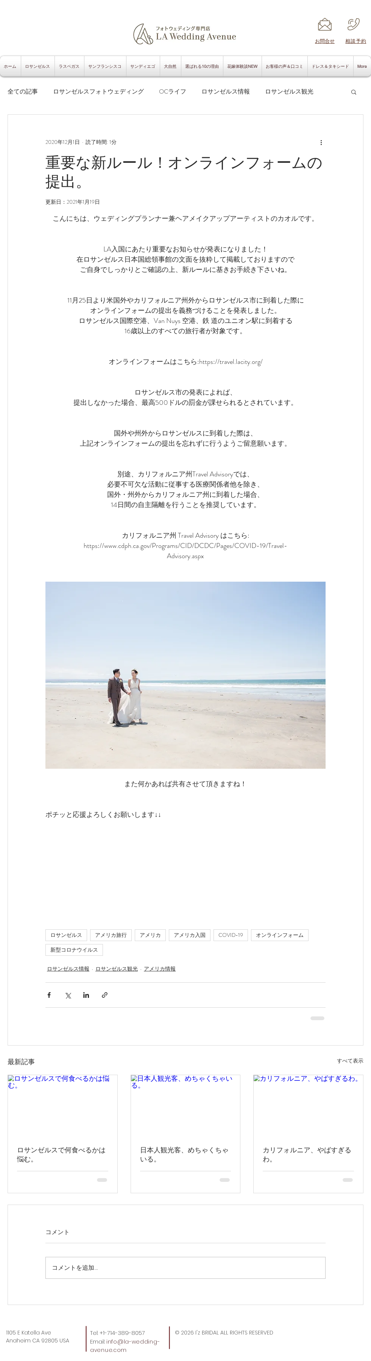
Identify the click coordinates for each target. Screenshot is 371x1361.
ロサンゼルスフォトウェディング (98, 91)
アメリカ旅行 (111, 935)
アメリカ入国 (190, 935)
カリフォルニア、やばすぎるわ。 (307, 1154)
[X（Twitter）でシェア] (67, 995)
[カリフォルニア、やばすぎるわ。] (308, 1105)
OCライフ (172, 91)
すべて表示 (350, 1060)
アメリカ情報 (160, 968)
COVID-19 (230, 935)
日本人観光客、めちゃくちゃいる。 (184, 1154)
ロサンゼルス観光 (289, 91)
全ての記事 (23, 91)
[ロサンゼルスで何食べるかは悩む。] (62, 1105)
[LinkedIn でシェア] (86, 995)
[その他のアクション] (321, 142)
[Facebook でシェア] (49, 995)
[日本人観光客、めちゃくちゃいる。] (185, 1105)
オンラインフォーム (280, 935)
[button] (353, 92)
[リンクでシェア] (104, 995)
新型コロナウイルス (74, 950)
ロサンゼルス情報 (225, 91)
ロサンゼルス (66, 935)
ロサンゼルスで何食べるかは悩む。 (61, 1154)
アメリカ (150, 935)
